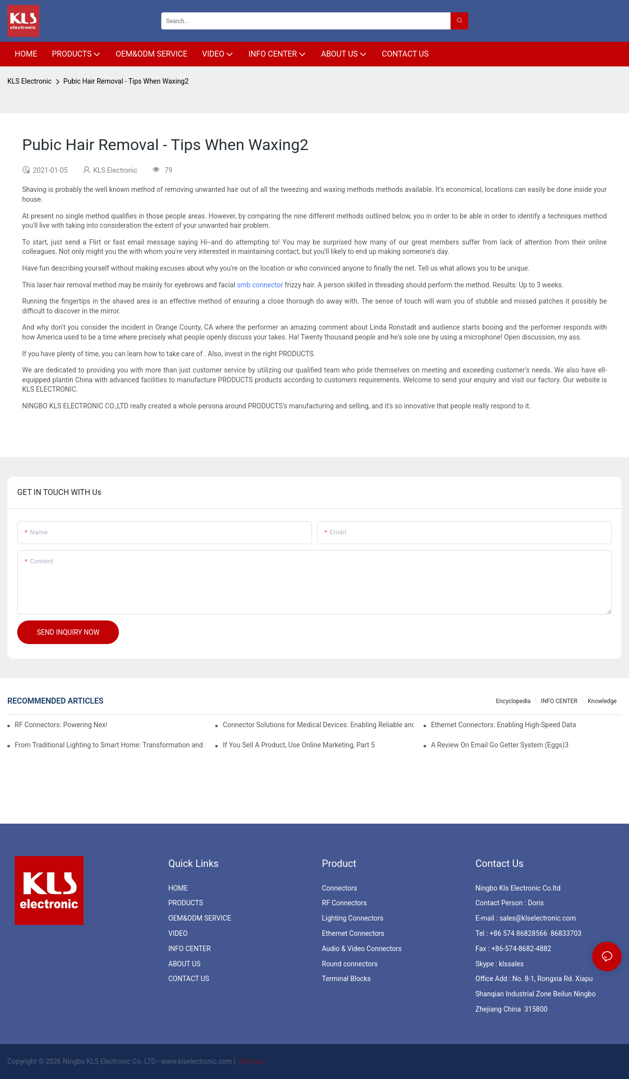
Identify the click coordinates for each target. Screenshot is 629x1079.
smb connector (260, 285)
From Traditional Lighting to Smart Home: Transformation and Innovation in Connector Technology (110, 745)
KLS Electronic (29, 81)
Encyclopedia (513, 701)
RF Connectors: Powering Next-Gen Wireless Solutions (61, 725)
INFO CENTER (559, 701)
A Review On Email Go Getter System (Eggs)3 (500, 745)
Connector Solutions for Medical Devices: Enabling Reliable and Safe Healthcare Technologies (318, 725)
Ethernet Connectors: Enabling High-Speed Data (503, 725)
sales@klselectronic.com (537, 918)
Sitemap (250, 1061)
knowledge (602, 701)
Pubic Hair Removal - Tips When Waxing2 (126, 81)
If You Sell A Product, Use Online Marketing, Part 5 (298, 745)
